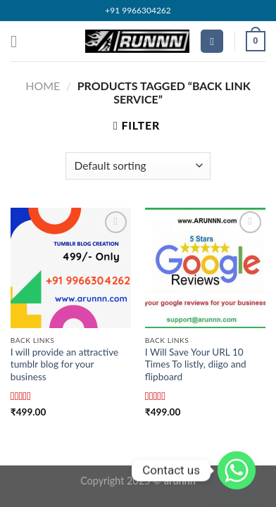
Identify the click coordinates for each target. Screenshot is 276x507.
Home (42, 85)
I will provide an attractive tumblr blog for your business (64, 364)
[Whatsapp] (237, 470)
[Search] (212, 41)
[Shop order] (138, 166)
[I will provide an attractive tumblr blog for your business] (71, 268)
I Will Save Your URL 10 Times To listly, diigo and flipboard (195, 364)
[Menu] (19, 41)
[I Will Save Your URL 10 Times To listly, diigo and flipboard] (205, 268)
